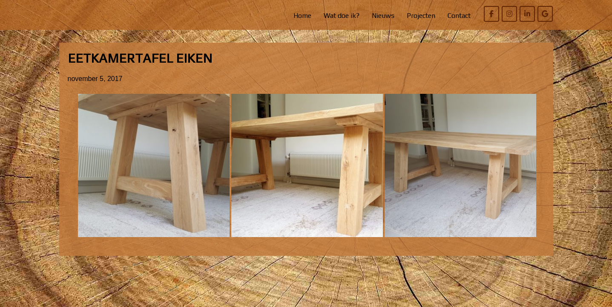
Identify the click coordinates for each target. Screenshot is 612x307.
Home (302, 16)
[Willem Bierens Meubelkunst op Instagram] (509, 14)
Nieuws (383, 16)
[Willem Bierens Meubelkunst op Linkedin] (527, 14)
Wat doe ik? (341, 16)
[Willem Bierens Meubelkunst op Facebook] (491, 14)
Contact (459, 16)
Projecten (421, 16)
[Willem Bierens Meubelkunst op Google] (545, 14)
